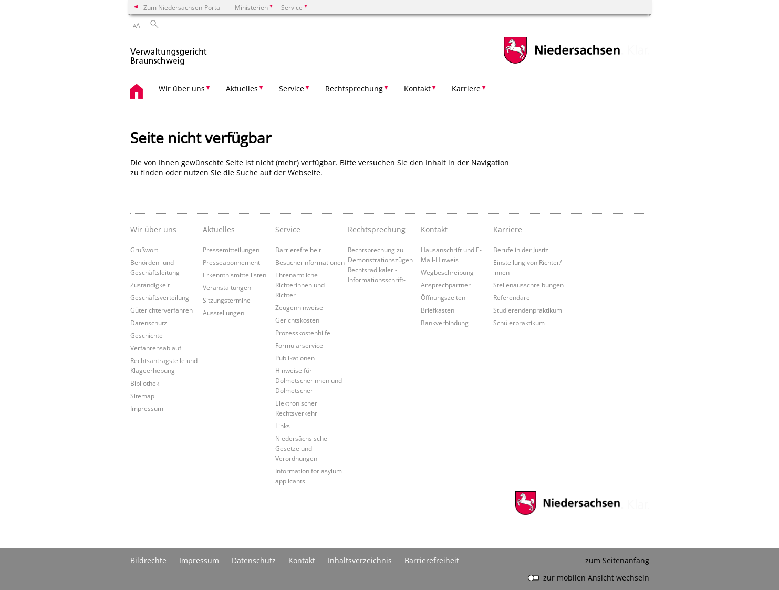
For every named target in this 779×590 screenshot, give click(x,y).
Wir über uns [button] (182, 89)
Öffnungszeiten (443, 297)
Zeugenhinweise (299, 307)
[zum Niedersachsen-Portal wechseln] (561, 62)
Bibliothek (144, 383)
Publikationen (295, 358)
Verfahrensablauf (155, 348)
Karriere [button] (466, 89)
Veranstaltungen (227, 287)
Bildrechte (148, 560)
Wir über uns (153, 229)
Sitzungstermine (227, 300)
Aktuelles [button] (242, 89)
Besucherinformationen (310, 262)
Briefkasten (437, 310)
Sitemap (142, 395)
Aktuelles (219, 229)
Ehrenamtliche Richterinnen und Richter (300, 285)
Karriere (507, 229)
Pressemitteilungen (231, 249)
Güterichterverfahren (161, 310)
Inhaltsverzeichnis (360, 560)
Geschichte (146, 335)
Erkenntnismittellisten (234, 275)
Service (287, 229)
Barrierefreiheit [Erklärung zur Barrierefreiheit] (431, 560)
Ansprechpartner (446, 285)
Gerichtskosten (297, 320)
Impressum (146, 408)
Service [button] (291, 89)
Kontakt (434, 229)
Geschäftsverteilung (159, 297)
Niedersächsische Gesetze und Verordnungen (301, 448)
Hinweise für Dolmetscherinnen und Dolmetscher (308, 380)
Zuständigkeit (150, 285)
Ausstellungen (223, 312)
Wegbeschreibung (447, 272)
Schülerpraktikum (519, 322)
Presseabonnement (231, 262)
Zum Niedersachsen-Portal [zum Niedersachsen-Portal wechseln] (182, 7)
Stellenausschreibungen (528, 285)
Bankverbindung (445, 322)
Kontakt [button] (417, 89)
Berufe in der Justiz (520, 249)
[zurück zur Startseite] (168, 51)
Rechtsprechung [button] (354, 89)
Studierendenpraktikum (527, 310)
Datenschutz (148, 322)
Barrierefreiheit (298, 249)
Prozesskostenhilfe (302, 332)
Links (282, 425)
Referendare (511, 297)
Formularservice (299, 345)
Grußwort (144, 249)
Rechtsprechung (377, 229)
